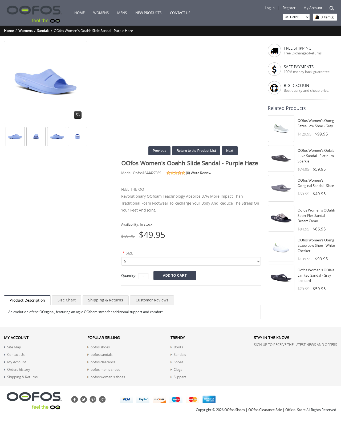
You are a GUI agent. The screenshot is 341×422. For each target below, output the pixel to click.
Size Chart (67, 299)
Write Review (201, 172)
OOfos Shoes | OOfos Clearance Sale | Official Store (265, 409)
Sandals (43, 30)
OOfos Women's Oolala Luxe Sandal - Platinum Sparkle (316, 156)
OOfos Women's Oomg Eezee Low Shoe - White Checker (316, 245)
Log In (270, 7)
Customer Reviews (152, 299)
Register (289, 7)
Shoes (178, 362)
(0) (188, 172)
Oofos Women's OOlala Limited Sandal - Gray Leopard (316, 275)
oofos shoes (100, 347)
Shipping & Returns (105, 299)
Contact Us (16, 354)
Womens (25, 30)
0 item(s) (327, 17)
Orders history (18, 369)
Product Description (27, 300)
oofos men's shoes (105, 369)
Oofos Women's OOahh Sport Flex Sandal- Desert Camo (316, 215)
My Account (312, 7)
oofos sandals (101, 354)
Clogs (178, 369)
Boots (178, 347)
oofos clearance (103, 362)
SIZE (129, 253)
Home (79, 12)
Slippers (180, 377)
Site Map (14, 347)
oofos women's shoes (108, 377)
